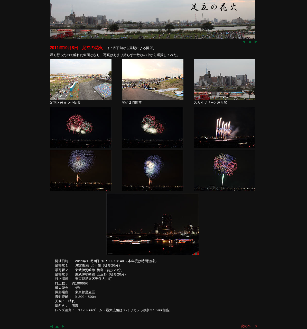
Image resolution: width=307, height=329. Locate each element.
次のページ (249, 326)
